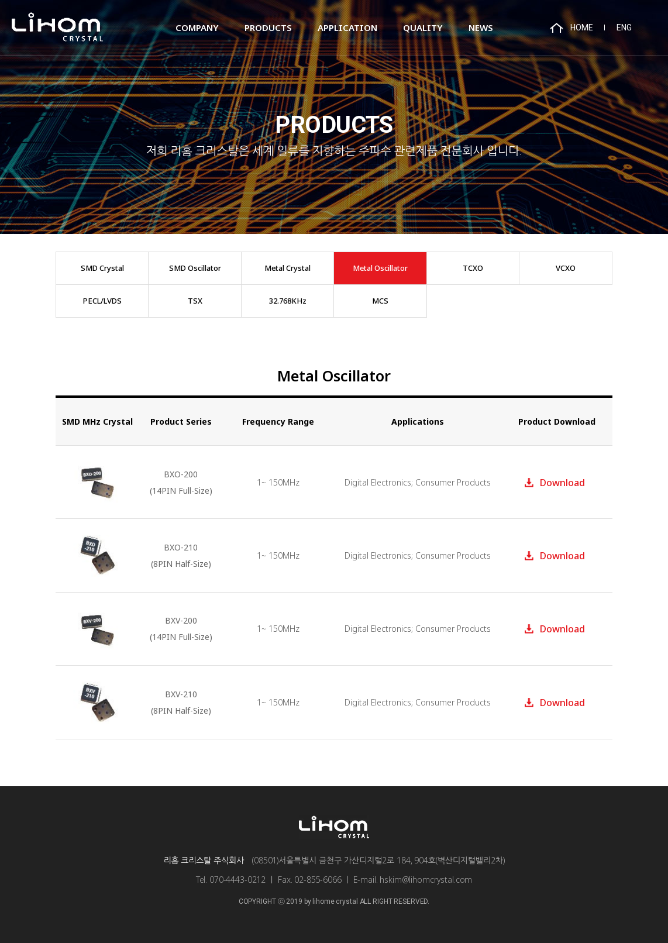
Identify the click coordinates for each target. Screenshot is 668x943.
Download (562, 482)
